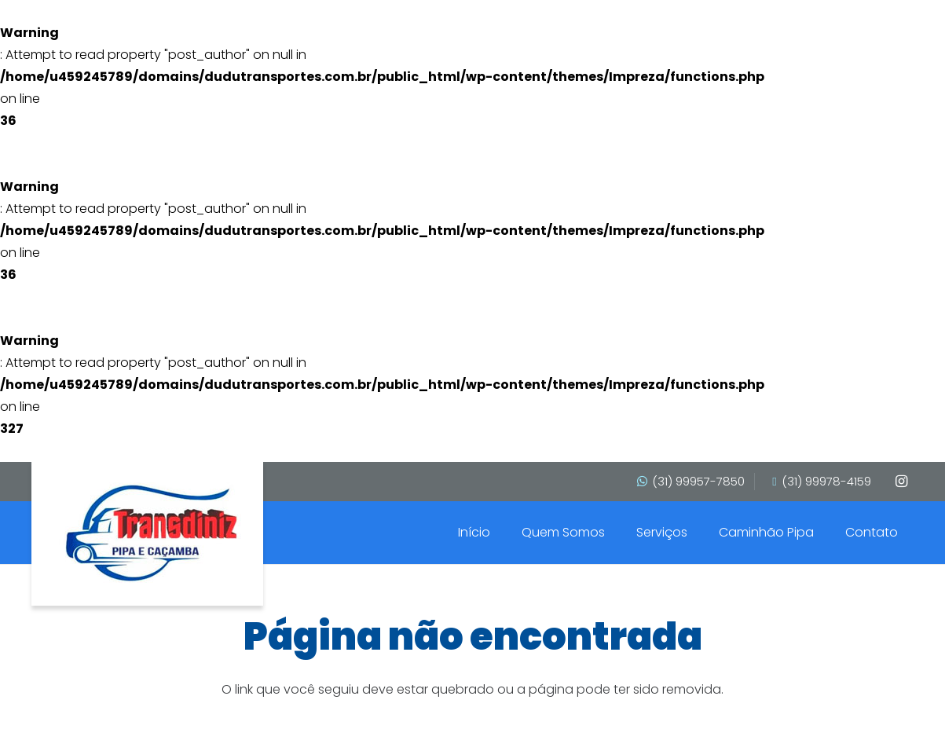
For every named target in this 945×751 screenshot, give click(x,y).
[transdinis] (151, 532)
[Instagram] (901, 481)
